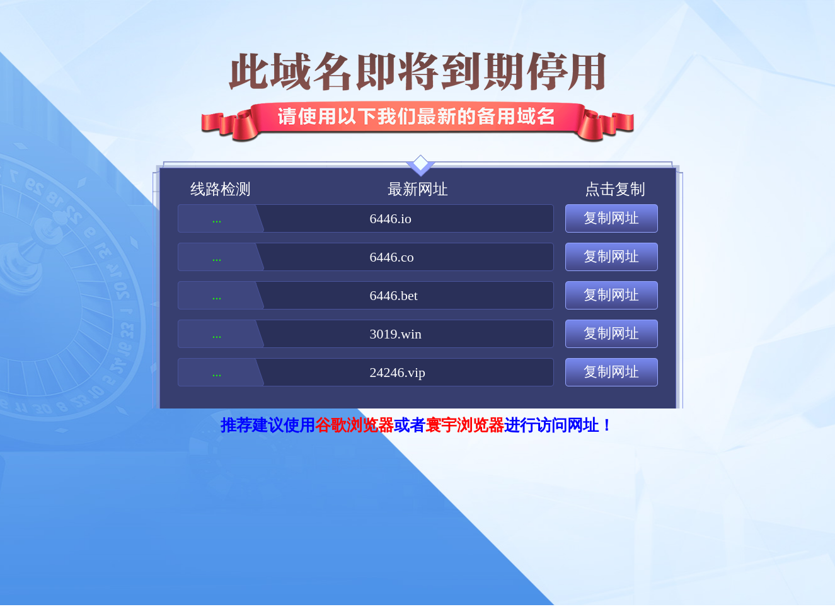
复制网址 (611, 218)
